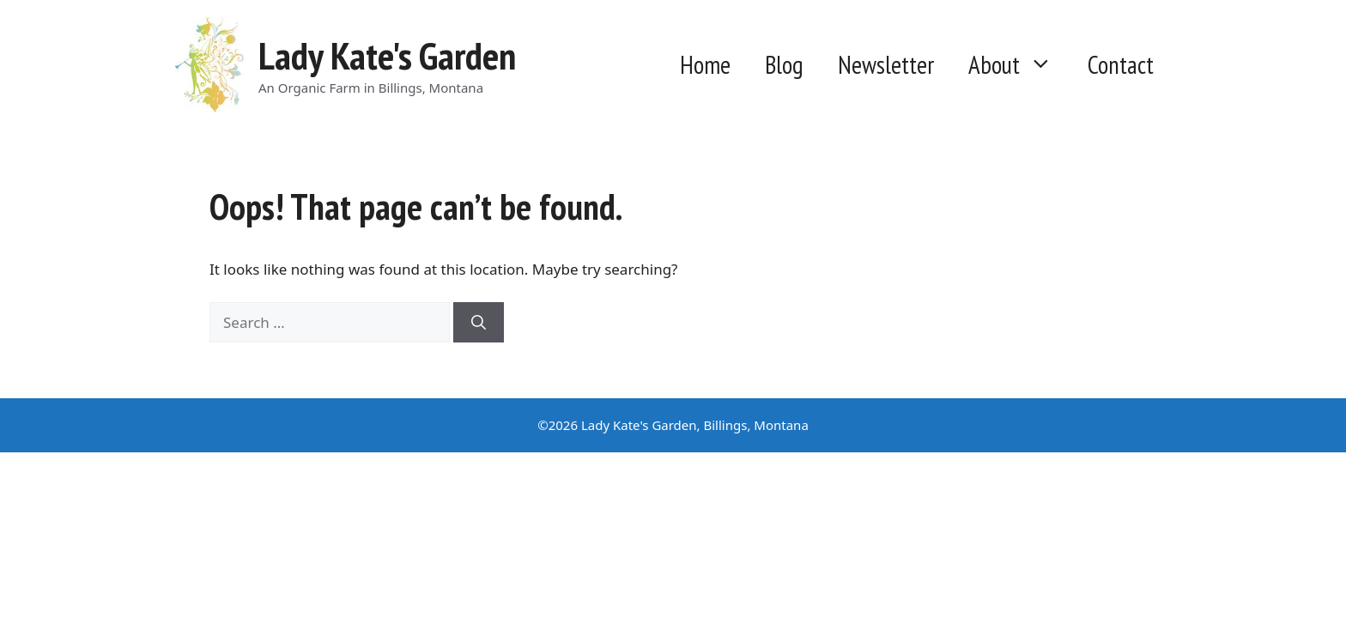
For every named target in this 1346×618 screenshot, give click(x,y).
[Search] (478, 322)
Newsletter (886, 65)
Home (705, 65)
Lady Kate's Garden (387, 55)
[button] (1045, 65)
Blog (784, 65)
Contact (1121, 65)
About (1019, 65)
